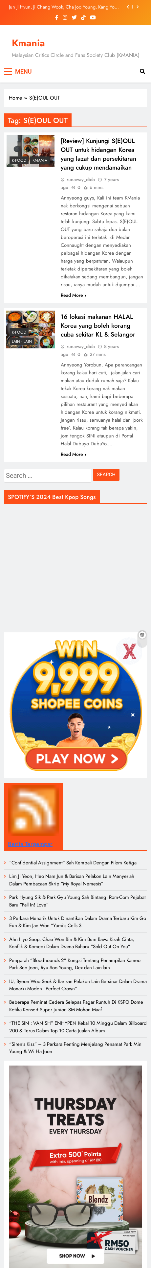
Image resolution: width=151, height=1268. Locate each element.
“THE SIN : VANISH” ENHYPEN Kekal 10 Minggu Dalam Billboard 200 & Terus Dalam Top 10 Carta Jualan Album (78, 1027)
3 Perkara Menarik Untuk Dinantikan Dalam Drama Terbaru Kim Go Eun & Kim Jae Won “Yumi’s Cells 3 (77, 922)
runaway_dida (81, 179)
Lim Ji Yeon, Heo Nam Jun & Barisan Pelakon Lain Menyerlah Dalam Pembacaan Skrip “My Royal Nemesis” (71, 880)
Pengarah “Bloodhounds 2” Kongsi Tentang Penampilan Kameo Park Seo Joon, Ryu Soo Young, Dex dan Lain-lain (74, 964)
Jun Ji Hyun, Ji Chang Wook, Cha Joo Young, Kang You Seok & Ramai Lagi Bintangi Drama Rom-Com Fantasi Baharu (63, 7)
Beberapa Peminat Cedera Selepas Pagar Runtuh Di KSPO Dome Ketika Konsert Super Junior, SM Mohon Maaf (76, 1005)
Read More (73, 295)
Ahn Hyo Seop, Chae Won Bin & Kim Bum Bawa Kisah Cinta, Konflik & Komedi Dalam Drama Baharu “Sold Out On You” (71, 943)
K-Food (19, 160)
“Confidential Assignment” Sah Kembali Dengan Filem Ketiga (73, 862)
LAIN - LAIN (22, 341)
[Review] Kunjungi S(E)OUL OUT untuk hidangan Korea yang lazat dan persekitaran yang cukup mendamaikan (98, 154)
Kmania (28, 43)
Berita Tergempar (30, 844)
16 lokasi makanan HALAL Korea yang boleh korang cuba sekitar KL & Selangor (98, 325)
